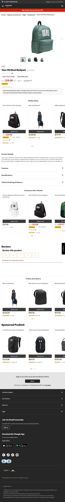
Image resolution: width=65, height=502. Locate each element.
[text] (14, 143)
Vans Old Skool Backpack (13, 70)
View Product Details (8, 76)
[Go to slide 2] (29, 59)
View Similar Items (22, 76)
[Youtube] (17, 454)
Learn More (6, 440)
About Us (32, 405)
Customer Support (32, 392)
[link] (7, 73)
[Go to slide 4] (42, 59)
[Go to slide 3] (35, 59)
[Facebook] (3, 454)
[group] (8, 137)
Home (3, 14)
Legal (32, 411)
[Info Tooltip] (31, 81)
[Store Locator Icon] (2, 2)
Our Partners (32, 399)
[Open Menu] (2, 6)
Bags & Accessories (14, 14)
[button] (14, 131)
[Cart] (62, 6)
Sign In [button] (32, 381)
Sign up (6, 427)
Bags (24, 14)
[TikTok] (8, 454)
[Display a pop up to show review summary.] (16, 362)
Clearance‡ (5, 83)
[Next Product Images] (62, 39)
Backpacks (31, 14)
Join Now (48, 385)
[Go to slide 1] (23, 59)
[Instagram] (12, 454)
